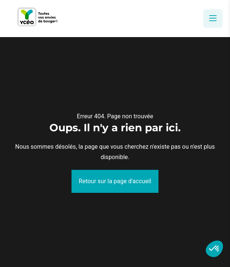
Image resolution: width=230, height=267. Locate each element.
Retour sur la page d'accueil (115, 181)
